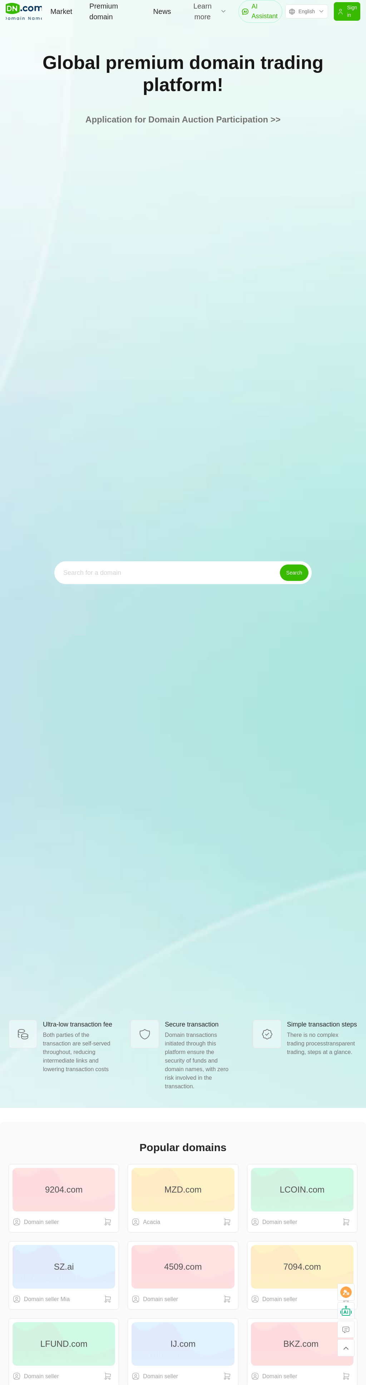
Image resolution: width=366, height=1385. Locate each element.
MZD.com (183, 1189)
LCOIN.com (302, 1189)
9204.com (64, 1189)
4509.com (183, 1266)
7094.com (302, 1266)
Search (294, 573)
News (162, 11)
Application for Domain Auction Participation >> (183, 119)
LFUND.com (64, 1344)
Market (61, 11)
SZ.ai (64, 1266)
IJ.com (183, 1344)
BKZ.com (302, 1344)
